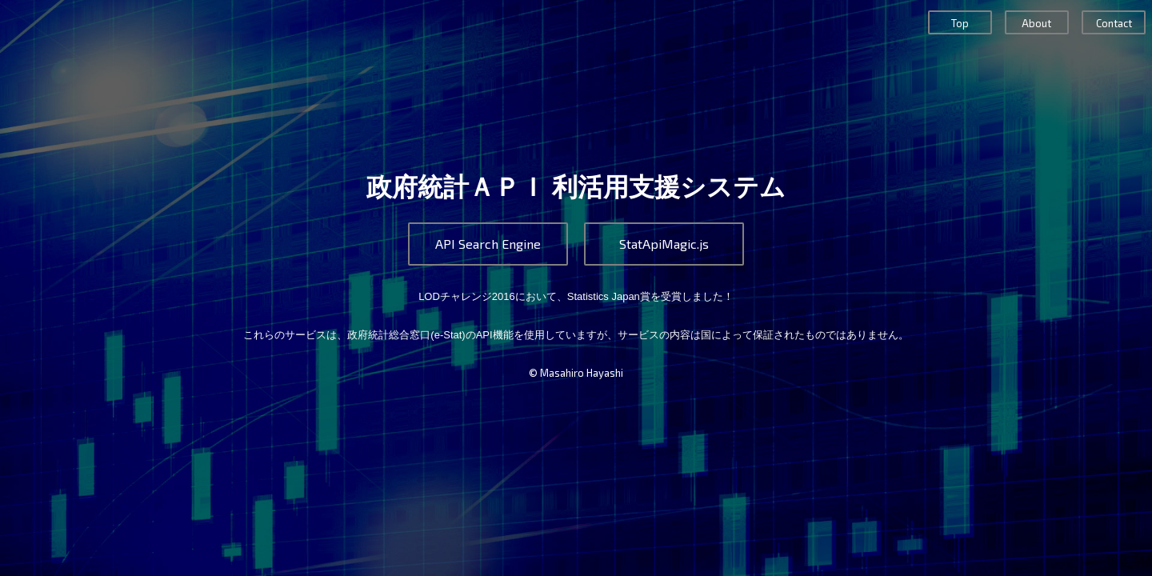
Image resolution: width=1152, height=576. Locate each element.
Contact (1114, 23)
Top (960, 23)
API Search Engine (488, 243)
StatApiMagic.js (664, 243)
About (1036, 23)
